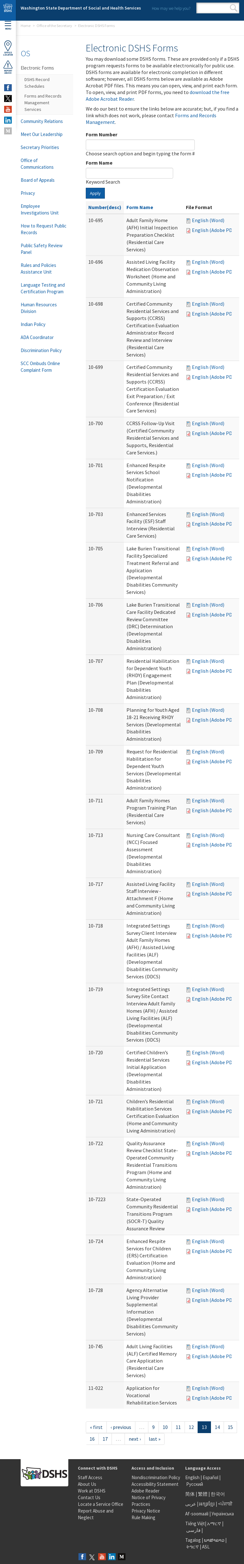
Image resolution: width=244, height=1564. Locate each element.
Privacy (28, 193)
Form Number (101, 134)
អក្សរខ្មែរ (207, 1504)
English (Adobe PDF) (214, 230)
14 (217, 1427)
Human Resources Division (39, 308)
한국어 (218, 1494)
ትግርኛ (192, 1547)
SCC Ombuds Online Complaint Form (40, 366)
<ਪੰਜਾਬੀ (225, 1504)
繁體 (203, 1494)
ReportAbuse (8, 67)
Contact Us (89, 1497)
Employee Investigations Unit (40, 209)
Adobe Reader (145, 1491)
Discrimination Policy (41, 350)
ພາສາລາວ (214, 1540)
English (192, 1477)
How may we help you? (171, 8)
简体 (190, 1494)
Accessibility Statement (155, 1484)
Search (233, 8)
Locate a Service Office (100, 1504)
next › (135, 1439)
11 (178, 1427)
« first (96, 1427)
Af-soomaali (196, 1514)
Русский (194, 1484)
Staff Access (90, 1477)
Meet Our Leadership (42, 134)
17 (105, 1439)
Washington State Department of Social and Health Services (81, 8)
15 (230, 1427)
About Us (87, 1484)
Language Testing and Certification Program (43, 288)
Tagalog (193, 1540)
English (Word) (208, 220)
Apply (95, 193)
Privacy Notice (146, 1511)
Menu (8, 25)
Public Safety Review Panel (42, 248)
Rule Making (143, 1517)
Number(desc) (104, 207)
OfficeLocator (8, 48)
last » (154, 1439)
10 (165, 1427)
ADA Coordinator (37, 337)
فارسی (192, 1530)
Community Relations (42, 121)
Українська (223, 1514)
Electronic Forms (37, 68)
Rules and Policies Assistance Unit (38, 268)
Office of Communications (37, 163)
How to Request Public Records (43, 229)
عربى (190, 1504)
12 (191, 1427)
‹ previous (121, 1427)
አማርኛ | (215, 1523)
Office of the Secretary (54, 25)
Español (210, 1477)
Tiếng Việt (195, 1523)
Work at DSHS (91, 1491)
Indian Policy (33, 324)
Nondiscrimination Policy (156, 1477)
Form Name (99, 163)
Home (25, 25)
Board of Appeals (38, 180)
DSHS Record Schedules (37, 83)
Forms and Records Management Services (43, 102)
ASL (206, 1547)
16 (92, 1439)
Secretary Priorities (40, 147)
